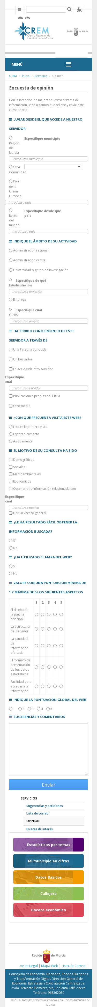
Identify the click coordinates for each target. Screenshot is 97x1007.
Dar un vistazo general (27, 513)
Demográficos (21, 459)
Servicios (41, 76)
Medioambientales (25, 474)
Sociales (17, 467)
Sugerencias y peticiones (44, 806)
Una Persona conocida (28, 349)
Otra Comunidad (16, 169)
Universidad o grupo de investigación (38, 270)
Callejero (48, 893)
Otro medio (20, 406)
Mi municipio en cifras (48, 860)
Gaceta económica (48, 909)
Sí (12, 540)
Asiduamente (21, 441)
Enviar (48, 785)
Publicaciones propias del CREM (34, 396)
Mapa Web (49, 965)
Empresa (17, 299)
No (13, 548)
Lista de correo (37, 813)
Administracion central (27, 260)
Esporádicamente (24, 434)
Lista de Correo (73, 965)
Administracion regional (28, 250)
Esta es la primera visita (28, 427)
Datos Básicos (48, 877)
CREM (13, 76)
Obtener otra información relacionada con (42, 488)
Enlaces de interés (39, 829)
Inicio (25, 76)
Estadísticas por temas (48, 844)
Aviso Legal (29, 965)
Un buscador (20, 359)
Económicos (20, 481)
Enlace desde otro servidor (31, 369)
